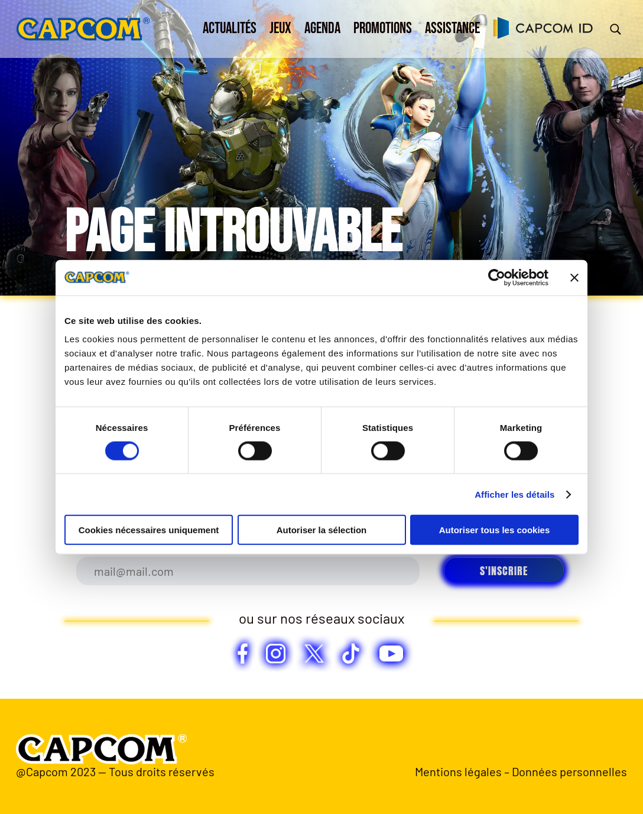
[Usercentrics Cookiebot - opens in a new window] (496, 277)
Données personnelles (569, 771)
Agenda (322, 29)
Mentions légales (458, 771)
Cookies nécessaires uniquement (149, 530)
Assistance (452, 29)
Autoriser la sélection (322, 530)
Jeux (280, 29)
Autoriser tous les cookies (494, 530)
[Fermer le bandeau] (574, 277)
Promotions (382, 29)
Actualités (229, 29)
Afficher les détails (514, 494)
